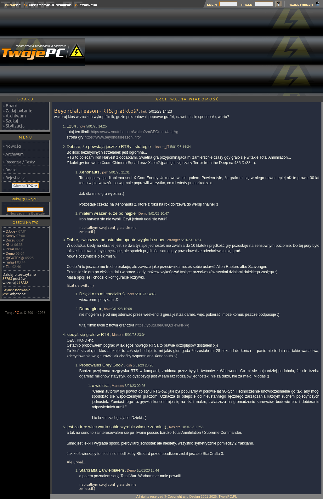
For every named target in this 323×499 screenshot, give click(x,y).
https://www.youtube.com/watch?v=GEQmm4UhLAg (134, 132)
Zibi (8, 267)
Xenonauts (89, 172)
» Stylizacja (14, 125)
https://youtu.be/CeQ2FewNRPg (162, 325)
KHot (9, 245)
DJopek (11, 231)
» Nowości (12, 146)
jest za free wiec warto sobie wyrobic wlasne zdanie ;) (116, 426)
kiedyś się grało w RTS (88, 334)
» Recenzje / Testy (19, 162)
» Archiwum (14, 115)
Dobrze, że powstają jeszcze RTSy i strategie (109, 146)
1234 (71, 126)
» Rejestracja (14, 177)
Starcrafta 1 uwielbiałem (101, 470)
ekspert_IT (161, 147)
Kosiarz (174, 427)
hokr (144, 111)
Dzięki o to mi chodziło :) (102, 294)
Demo (10, 253)
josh (105, 172)
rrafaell (11, 262)
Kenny (10, 236)
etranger (173, 240)
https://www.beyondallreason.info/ (112, 137)
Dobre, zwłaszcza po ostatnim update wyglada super (116, 239)
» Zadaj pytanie (17, 110)
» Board (10, 105)
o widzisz (100, 385)
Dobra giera (90, 308)
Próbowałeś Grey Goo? (101, 365)
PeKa (10, 249)
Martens (118, 335)
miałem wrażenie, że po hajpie (107, 213)
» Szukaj (10, 120)
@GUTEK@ (15, 258)
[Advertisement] (208, 52)
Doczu (10, 240)
